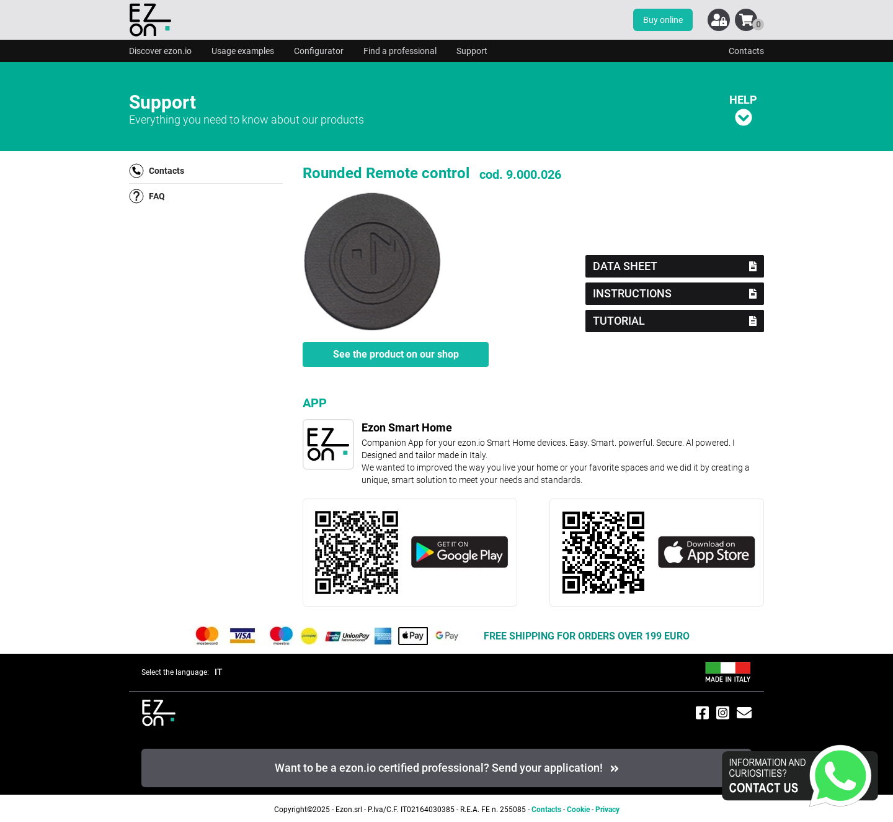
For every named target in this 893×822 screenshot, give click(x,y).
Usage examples (242, 51)
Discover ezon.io (160, 51)
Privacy (607, 809)
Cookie (578, 809)
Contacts (746, 51)
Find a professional (400, 51)
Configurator (319, 51)
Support (471, 51)
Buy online (663, 20)
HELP (743, 109)
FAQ (147, 196)
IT (219, 672)
